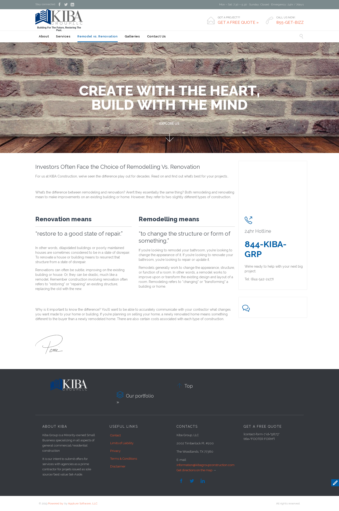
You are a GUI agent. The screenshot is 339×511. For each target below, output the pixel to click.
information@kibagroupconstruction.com (205, 465)
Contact (115, 435)
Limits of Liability (121, 443)
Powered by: (56, 503)
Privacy (115, 451)
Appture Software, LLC (82, 503)
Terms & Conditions (123, 458)
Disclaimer (117, 466)
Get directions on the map (194, 470)
